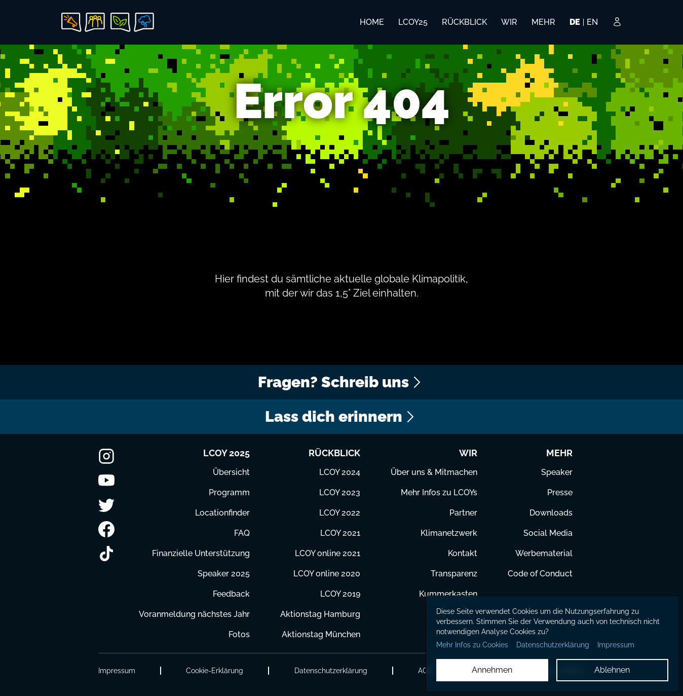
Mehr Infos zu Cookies (472, 645)
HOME (372, 22)
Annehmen (492, 670)
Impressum (116, 671)
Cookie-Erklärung (214, 671)
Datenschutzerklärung (330, 671)
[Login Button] (617, 29)
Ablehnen (612, 670)
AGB (425, 671)
